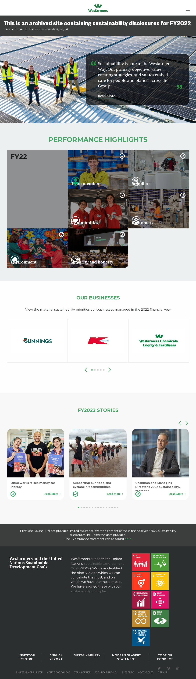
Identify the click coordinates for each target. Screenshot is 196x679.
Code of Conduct (165, 656)
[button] (109, 370)
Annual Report (56, 656)
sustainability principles (89, 590)
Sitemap (163, 670)
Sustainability (87, 654)
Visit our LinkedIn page (178, 666)
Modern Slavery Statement (126, 656)
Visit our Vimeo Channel (169, 666)
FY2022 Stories (98, 409)
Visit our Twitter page (160, 666)
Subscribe (128, 670)
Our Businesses (98, 297)
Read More (106, 96)
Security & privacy (106, 670)
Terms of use (82, 670)
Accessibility (146, 670)
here (128, 539)
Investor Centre (27, 656)
